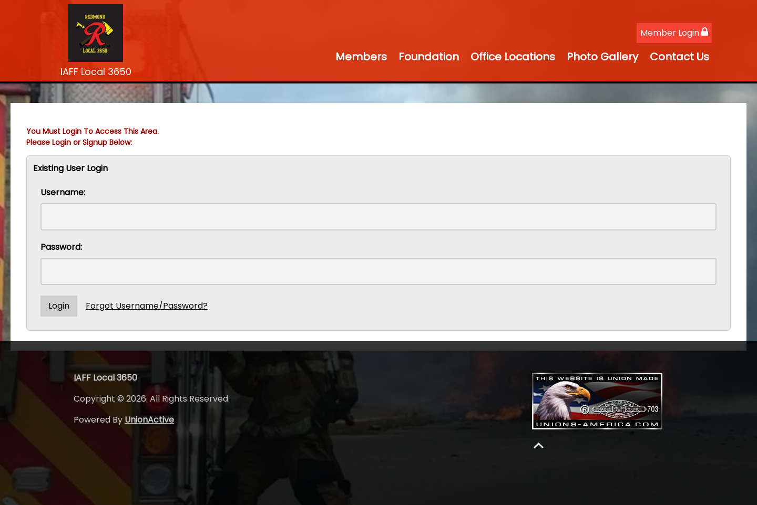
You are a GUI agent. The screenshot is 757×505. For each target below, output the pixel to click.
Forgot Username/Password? (147, 306)
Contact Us (679, 56)
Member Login (674, 33)
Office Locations (512, 56)
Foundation (428, 56)
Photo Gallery (602, 56)
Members (361, 56)
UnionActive (149, 420)
